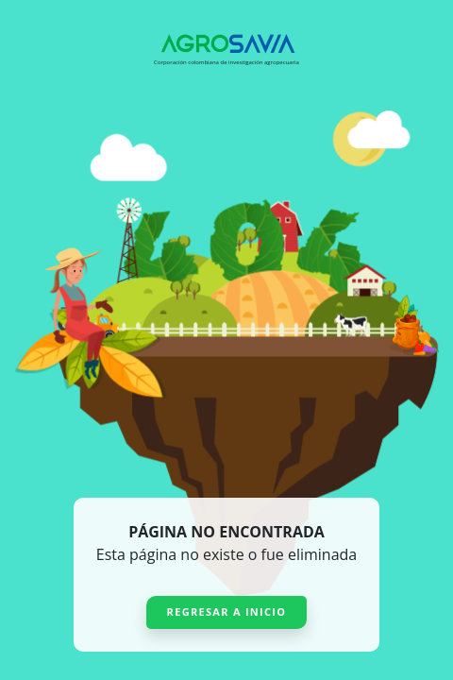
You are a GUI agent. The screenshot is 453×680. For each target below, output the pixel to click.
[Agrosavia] (226, 43)
